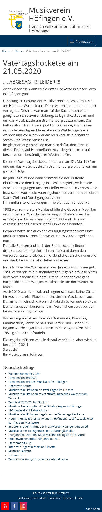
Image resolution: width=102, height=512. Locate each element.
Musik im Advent (19, 451)
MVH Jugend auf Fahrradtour (27, 410)
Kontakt (69, 498)
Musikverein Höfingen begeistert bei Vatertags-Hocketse (46, 414)
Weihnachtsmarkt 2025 (24, 374)
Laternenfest (17, 455)
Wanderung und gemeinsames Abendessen (38, 459)
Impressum (55, 498)
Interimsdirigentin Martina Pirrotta (32, 447)
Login (80, 498)
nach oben (93, 509)
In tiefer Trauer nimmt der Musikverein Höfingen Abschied (48, 426)
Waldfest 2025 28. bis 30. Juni (28, 402)
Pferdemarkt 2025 (20, 443)
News (18, 51)
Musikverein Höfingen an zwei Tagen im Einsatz (40, 390)
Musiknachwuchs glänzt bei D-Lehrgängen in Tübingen (45, 406)
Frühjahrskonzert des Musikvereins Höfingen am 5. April (46, 435)
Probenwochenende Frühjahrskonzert (34, 439)
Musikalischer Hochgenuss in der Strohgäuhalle (40, 431)
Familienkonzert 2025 (22, 378)
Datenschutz (39, 498)
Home (6, 51)
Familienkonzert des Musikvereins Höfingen (38, 382)
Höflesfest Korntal (20, 386)
